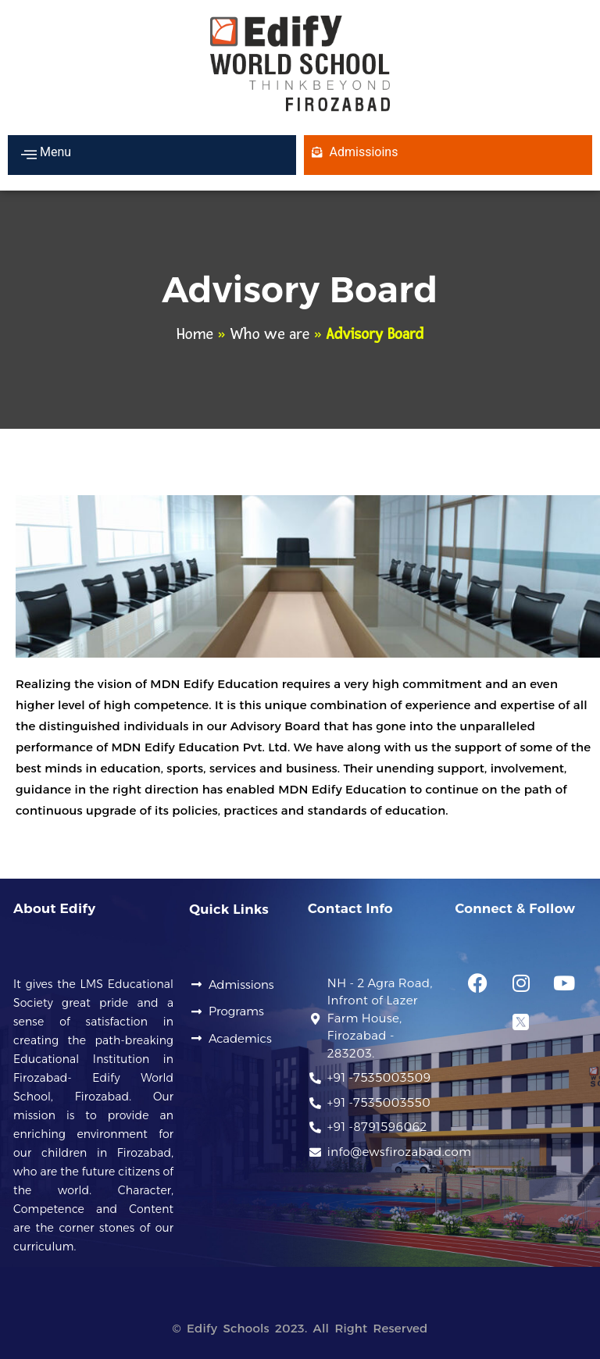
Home (195, 334)
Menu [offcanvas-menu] (46, 153)
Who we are (269, 334)
